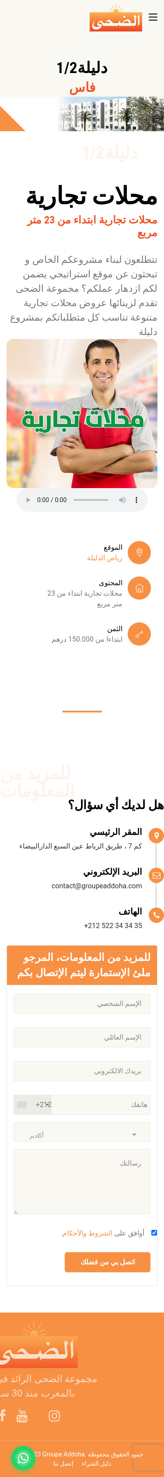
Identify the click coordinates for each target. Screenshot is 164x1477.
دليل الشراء (96, 1463)
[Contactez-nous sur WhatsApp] (23, 1458)
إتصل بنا (63, 1463)
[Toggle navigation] (153, 17)
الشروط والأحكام (87, 1233)
